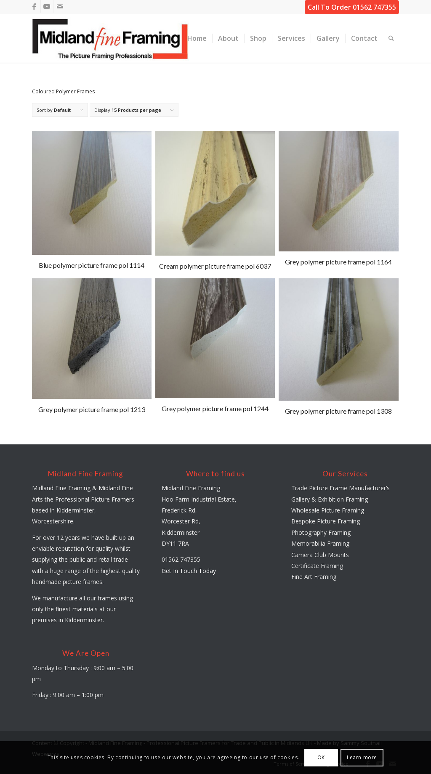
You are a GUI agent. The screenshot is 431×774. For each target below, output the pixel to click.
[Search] (391, 38)
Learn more (362, 757)
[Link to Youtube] (47, 6)
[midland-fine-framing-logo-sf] (110, 38)
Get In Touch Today (189, 571)
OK (321, 757)
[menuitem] (197, 38)
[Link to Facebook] (34, 6)
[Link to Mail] (59, 6)
